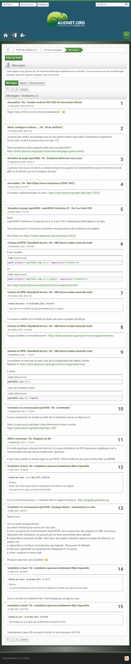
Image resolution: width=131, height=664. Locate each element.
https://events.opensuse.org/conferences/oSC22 (50, 235)
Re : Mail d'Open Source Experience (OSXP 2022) (48, 183)
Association (14, 102)
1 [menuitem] (8, 89)
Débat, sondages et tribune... (23, 127)
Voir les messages (53, 50)
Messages (74, 50)
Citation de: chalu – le (29, 477)
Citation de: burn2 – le (31, 303)
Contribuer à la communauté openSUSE (29, 407)
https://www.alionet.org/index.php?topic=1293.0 (74, 192)
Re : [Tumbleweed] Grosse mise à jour (62, 158)
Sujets (23, 83)
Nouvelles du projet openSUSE (24, 158)
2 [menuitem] (12, 89)
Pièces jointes (36, 83)
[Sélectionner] (20, 258)
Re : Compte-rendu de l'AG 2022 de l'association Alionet (52, 102)
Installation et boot (18, 466)
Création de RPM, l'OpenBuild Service (28, 242)
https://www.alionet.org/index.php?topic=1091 (31, 428)
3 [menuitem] (16, 89)
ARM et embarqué (17, 438)
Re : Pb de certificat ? (51, 127)
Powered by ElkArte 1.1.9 (12, 658)
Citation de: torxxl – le (29, 579)
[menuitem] (24, 89)
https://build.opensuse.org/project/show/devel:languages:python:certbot (45, 151)
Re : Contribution (61, 407)
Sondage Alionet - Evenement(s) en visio (73, 507)
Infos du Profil (13, 57)
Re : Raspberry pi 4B (39, 438)
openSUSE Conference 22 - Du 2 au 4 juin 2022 (67, 208)
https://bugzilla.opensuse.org (93, 500)
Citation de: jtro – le (28, 617)
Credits (26, 658)
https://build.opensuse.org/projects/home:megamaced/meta (45, 285)
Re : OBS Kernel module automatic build (70, 242)
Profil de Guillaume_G (26, 50)
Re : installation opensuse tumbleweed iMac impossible (59, 466)
